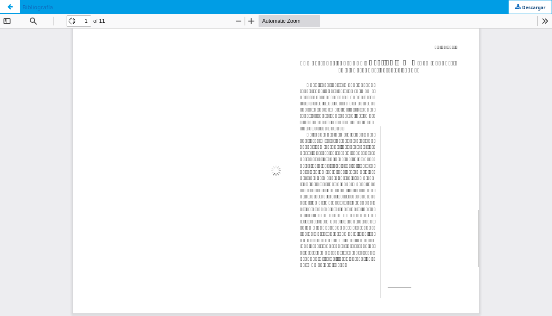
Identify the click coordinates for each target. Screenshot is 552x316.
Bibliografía (37, 7)
